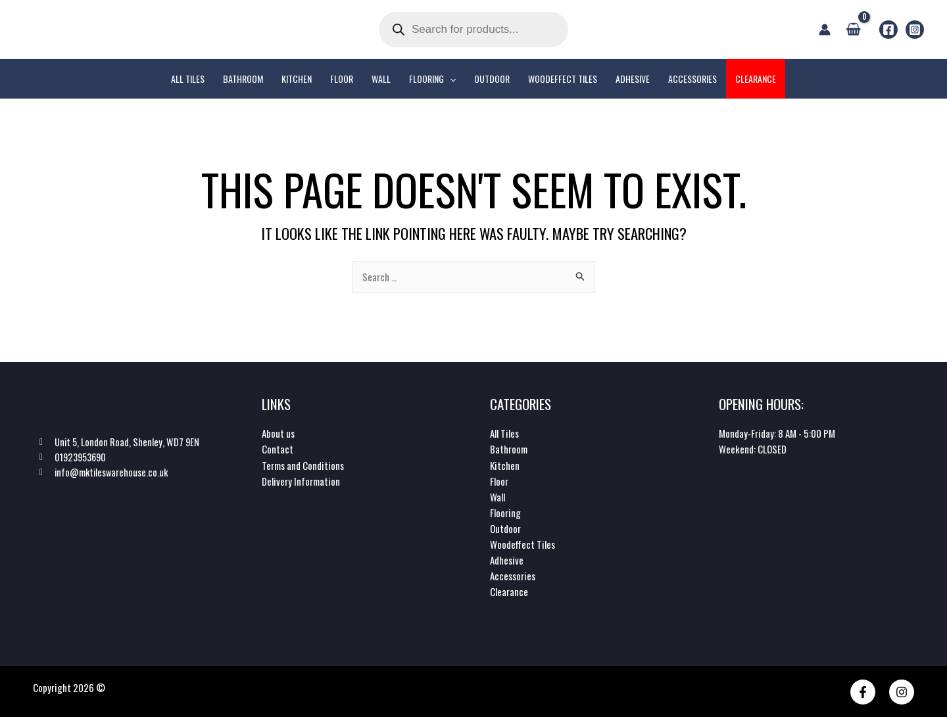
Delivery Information (301, 481)
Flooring (505, 512)
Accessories (512, 575)
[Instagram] (915, 29)
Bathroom (508, 449)
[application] (450, 79)
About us (278, 434)
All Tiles (504, 434)
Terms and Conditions (303, 465)
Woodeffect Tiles (522, 544)
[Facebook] (888, 29)
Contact (277, 449)
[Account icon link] (825, 29)
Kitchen (505, 465)
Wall (497, 497)
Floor (499, 481)
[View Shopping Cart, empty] (853, 29)
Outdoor (505, 528)
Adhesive (506, 560)
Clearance (509, 591)
